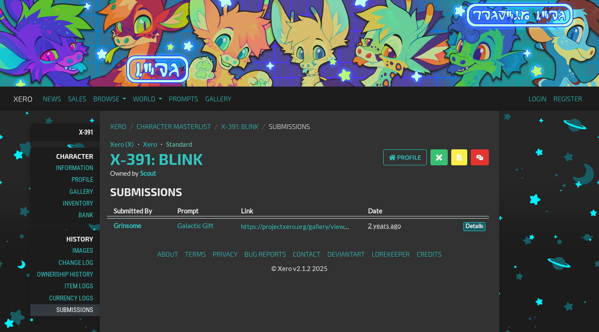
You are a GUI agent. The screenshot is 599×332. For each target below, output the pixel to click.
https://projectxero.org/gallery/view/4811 (301, 226)
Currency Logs (71, 298)
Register (567, 99)
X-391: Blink (239, 126)
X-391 (86, 132)
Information (74, 168)
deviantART (346, 254)
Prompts (184, 99)
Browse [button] (106, 99)
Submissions (74, 310)
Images (82, 251)
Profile (82, 180)
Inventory (78, 203)
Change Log (76, 263)
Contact (307, 254)
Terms (195, 254)
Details (474, 226)
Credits (429, 254)
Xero (23, 98)
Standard (179, 144)
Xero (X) (122, 144)
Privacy (225, 254)
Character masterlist (174, 126)
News (52, 99)
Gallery (218, 99)
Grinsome (127, 225)
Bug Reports (265, 254)
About (167, 254)
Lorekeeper (391, 254)
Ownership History (65, 274)
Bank (85, 215)
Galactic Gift (195, 225)
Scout (148, 173)
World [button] (145, 99)
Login (537, 99)
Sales (77, 99)
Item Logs (79, 286)
